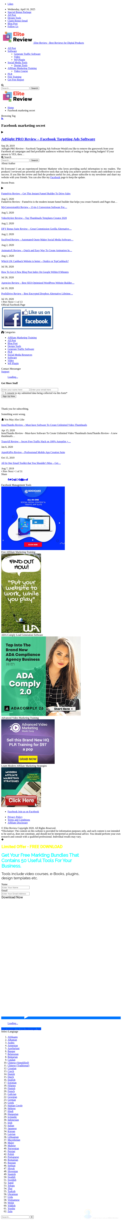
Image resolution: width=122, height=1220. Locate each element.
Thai (10, 1188)
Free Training (14, 76)
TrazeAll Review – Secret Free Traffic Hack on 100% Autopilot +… (36, 441)
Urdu (10, 1197)
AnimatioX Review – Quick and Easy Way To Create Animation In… (36, 250)
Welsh (11, 1202)
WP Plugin (19, 59)
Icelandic (12, 1117)
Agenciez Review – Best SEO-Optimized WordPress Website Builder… (37, 282)
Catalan (11, 1059)
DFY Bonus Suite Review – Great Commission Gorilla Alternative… (36, 228)
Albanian (12, 1039)
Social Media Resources (20, 354)
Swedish (12, 1180)
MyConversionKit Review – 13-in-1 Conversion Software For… (34, 207)
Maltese (12, 1145)
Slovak (11, 1168)
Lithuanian (13, 1137)
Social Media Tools (17, 62)
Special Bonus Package (19, 12)
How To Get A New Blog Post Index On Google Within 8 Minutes (35, 272)
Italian (11, 1125)
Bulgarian (13, 1057)
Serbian (11, 1165)
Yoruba (11, 1208)
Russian (12, 1162)
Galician (12, 1094)
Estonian (12, 1082)
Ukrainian (13, 1194)
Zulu (10, 1211)
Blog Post (13, 23)
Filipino (12, 1085)
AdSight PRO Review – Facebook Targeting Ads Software (48, 139)
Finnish (11, 1088)
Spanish (12, 1174)
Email (4, 890)
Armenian (13, 1045)
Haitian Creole (15, 1105)
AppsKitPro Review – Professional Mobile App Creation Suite (33, 452)
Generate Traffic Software (27, 54)
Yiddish (12, 1205)
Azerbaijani (14, 1048)
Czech (11, 1071)
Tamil (11, 1182)
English (11, 1079)
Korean (11, 1131)
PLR (10, 74)
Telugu (11, 1185)
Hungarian (13, 1114)
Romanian (13, 1160)
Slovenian (13, 1171)
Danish (11, 1074)
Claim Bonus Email (18, 20)
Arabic (11, 1042)
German (12, 1099)
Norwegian (13, 1148)
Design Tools (14, 18)
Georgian (12, 1097)
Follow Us (13, 26)
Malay (11, 1142)
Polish (11, 1154)
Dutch (11, 1077)
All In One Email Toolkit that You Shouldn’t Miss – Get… (31, 463)
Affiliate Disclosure (18, 822)
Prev (4, 302)
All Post (12, 15)
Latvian (11, 1134)
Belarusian (13, 1054)
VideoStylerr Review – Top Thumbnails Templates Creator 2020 (34, 218)
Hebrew (12, 1108)
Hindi (10, 1111)
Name (4, 884)
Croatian (12, 1068)
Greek (11, 1102)
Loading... (13, 377)
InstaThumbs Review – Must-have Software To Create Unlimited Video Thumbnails (44, 425)
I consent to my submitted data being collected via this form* (34, 393)
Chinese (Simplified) (18, 1062)
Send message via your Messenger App (21, 1028)
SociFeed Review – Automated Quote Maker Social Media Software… (37, 239)
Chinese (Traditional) (18, 1065)
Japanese (12, 1128)
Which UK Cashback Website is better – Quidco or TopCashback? (35, 261)
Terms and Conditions (19, 819)
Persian (11, 1151)
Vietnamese (14, 1200)
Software (12, 51)
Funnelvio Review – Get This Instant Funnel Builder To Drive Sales (36, 193)
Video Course (21, 71)
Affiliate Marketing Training (22, 68)
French (11, 1091)
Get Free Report (16, 79)
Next (11, 302)
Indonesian (13, 1120)
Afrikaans (13, 1037)
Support (5, 371)
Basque (11, 1051)
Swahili (11, 1177)
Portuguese (13, 1157)
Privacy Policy (15, 817)
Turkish (11, 1191)
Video (17, 56)
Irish (10, 1122)
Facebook (55, 177)
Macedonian (14, 1140)
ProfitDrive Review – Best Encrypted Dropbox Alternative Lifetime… (37, 293)
